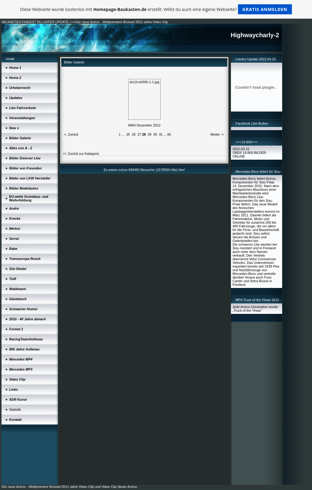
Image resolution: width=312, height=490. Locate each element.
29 (149, 134)
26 (134, 134)
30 (155, 134)
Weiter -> (217, 134)
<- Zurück (71, 134)
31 (160, 134)
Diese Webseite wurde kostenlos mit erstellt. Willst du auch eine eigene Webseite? (156, 9)
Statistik (15, 409)
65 (169, 134)
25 (128, 134)
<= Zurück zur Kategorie (81, 153)
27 (139, 134)
